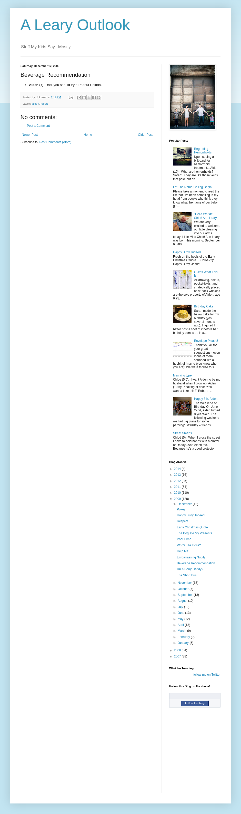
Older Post (145, 135)
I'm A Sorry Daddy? (190, 569)
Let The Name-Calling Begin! (193, 187)
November (185, 583)
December (185, 504)
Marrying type (182, 375)
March (182, 631)
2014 (178, 469)
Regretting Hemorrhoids (203, 150)
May (181, 619)
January (183, 643)
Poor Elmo (184, 539)
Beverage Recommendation (196, 563)
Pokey (181, 509)
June (181, 613)
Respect (182, 521)
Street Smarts (182, 433)
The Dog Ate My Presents (194, 533)
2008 (178, 650)
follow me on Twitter (206, 674)
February (184, 637)
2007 (178, 656)
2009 (178, 499)
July (181, 607)
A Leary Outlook (75, 24)
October (183, 589)
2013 (178, 475)
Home (88, 135)
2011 (178, 487)
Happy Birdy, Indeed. (187, 252)
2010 (178, 493)
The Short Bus (187, 575)
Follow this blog (195, 703)
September (186, 595)
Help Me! (183, 551)
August (183, 601)
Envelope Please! (206, 341)
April (181, 625)
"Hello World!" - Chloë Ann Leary (205, 215)
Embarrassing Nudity (191, 557)
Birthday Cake (203, 306)
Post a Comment (38, 126)
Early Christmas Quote (192, 527)
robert (44, 103)
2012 (178, 481)
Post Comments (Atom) (55, 142)
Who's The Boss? (189, 545)
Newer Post (30, 135)
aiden (35, 103)
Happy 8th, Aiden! (206, 399)
